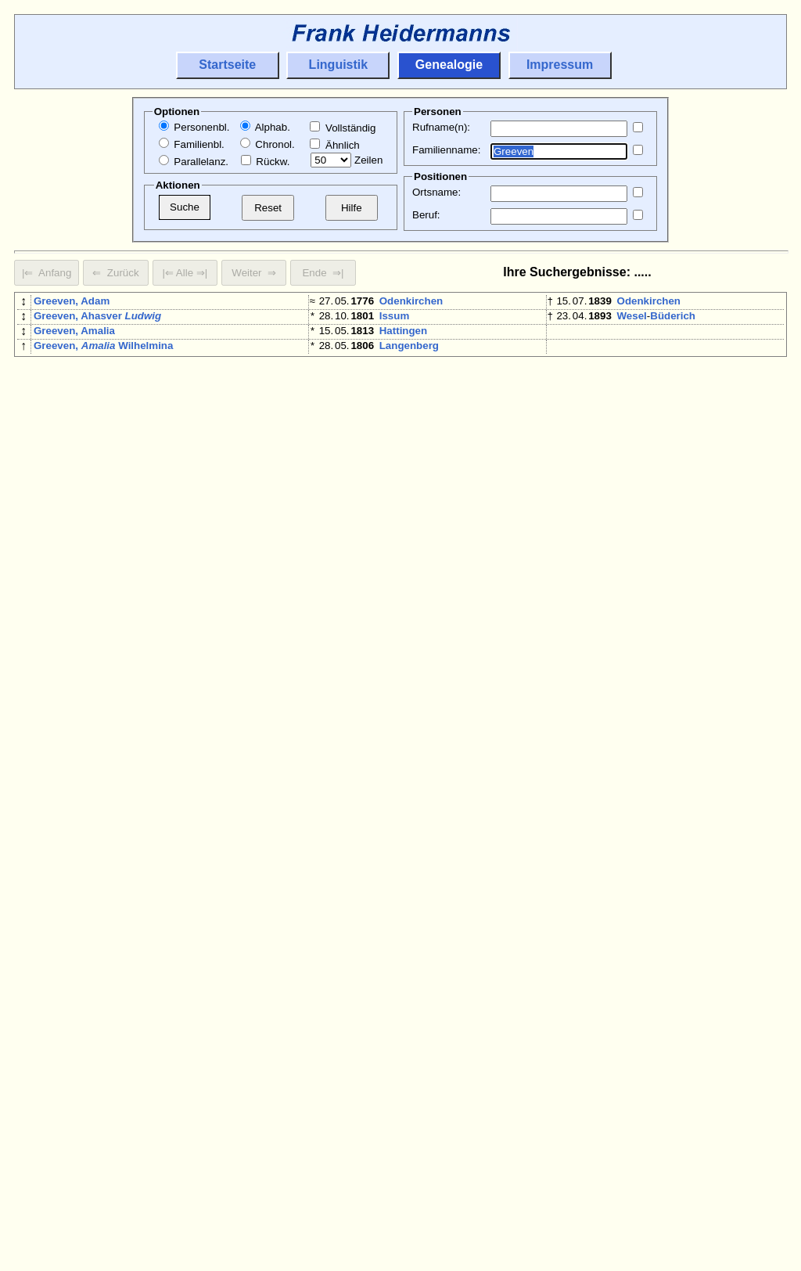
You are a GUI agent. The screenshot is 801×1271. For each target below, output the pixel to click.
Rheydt (634, 661)
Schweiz (452, 949)
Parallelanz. (193, 161)
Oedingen (403, 679)
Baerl (678, 751)
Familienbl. (191, 144)
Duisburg (640, 751)
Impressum (559, 64)
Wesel (632, 319)
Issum (394, 319)
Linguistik (338, 64)
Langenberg (409, 355)
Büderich (672, 319)
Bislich (396, 931)
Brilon (394, 1147)
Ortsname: (436, 192)
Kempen (638, 1093)
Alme (426, 1147)
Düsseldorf (644, 697)
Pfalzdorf (669, 715)
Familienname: (446, 150)
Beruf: (426, 215)
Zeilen (347, 160)
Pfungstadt (406, 841)
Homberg (402, 535)
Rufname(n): (441, 127)
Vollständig (342, 128)
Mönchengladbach (425, 373)
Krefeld (397, 463)
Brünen (397, 625)
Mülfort (701, 1003)
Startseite (227, 64)
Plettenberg (407, 661)
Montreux (402, 949)
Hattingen (403, 337)
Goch (630, 715)
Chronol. (267, 144)
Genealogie (449, 64)
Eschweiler (406, 517)
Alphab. (265, 127)
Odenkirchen (411, 301)
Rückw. (265, 161)
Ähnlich (334, 145)
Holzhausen (458, 535)
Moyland (400, 391)
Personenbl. (194, 127)
